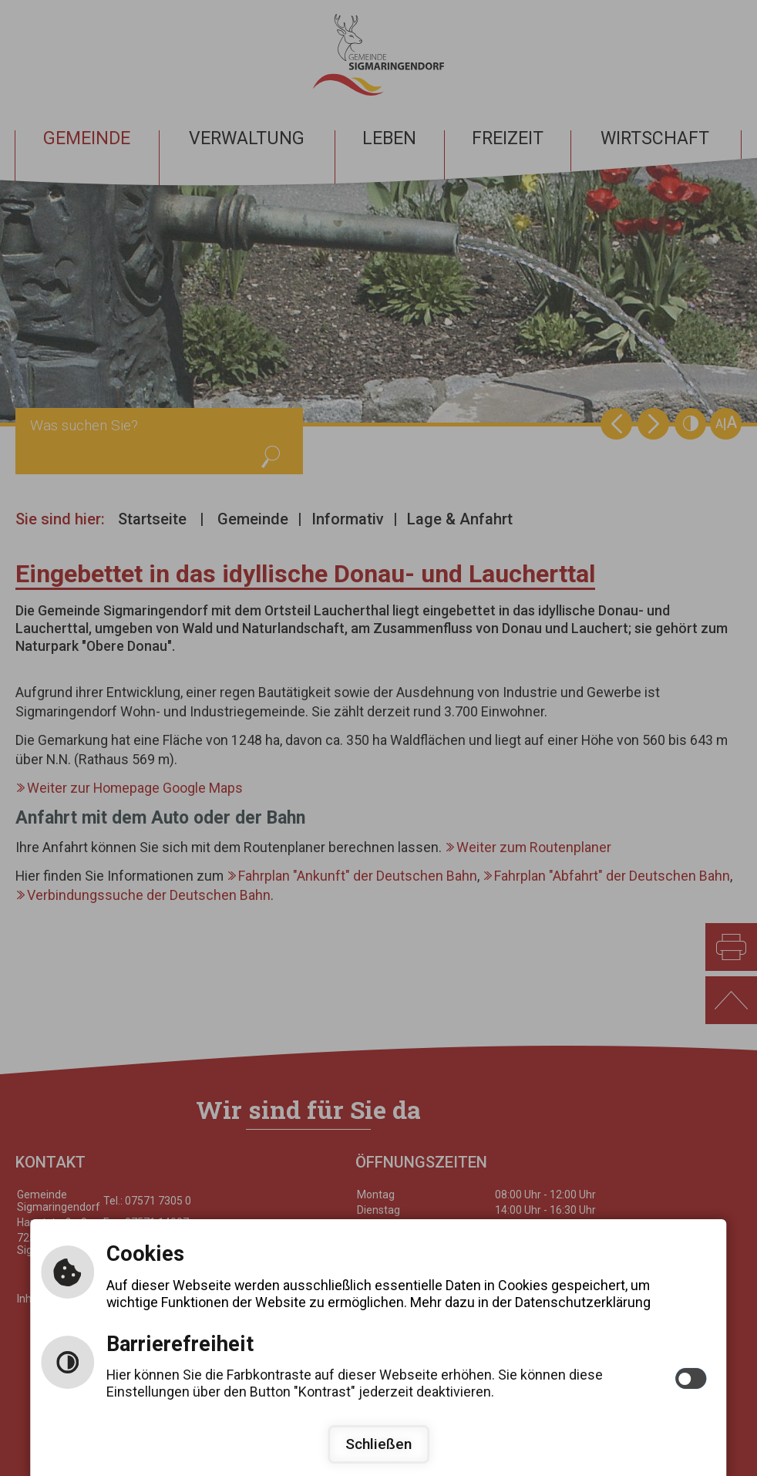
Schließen (378, 1444)
